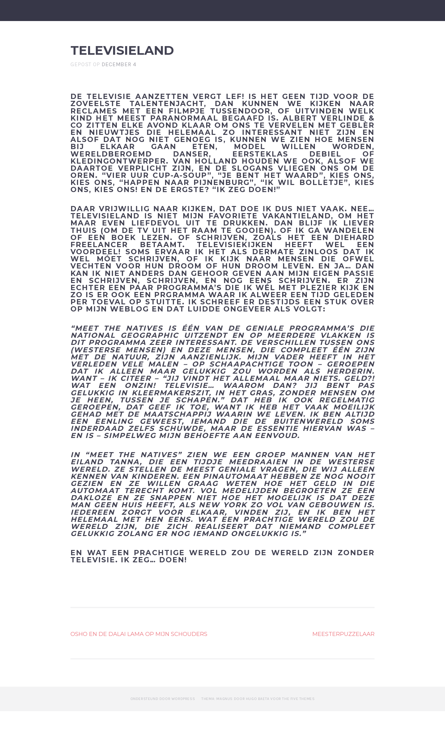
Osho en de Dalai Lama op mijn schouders (138, 657)
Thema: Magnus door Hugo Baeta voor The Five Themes (258, 721)
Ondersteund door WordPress (162, 721)
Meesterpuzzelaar (343, 657)
